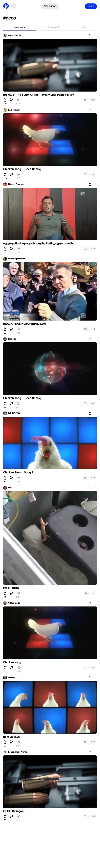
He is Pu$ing (11, 588)
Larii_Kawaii (14, 110)
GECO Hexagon (13, 811)
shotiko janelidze (16, 259)
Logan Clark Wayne (17, 752)
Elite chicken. (11, 737)
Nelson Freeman (16, 184)
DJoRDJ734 (14, 413)
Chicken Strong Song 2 (18, 472)
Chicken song (12, 662)
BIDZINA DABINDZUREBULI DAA (24, 324)
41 (93, 174)
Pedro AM (13, 35)
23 (93, 99)
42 (93, 328)
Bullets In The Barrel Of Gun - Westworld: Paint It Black (38, 95)
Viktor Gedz (14, 603)
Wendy (11, 677)
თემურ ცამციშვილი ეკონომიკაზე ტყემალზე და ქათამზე (38, 243)
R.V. (10, 488)
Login (91, 6)
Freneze (12, 339)
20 (93, 816)
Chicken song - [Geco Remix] (22, 169)
